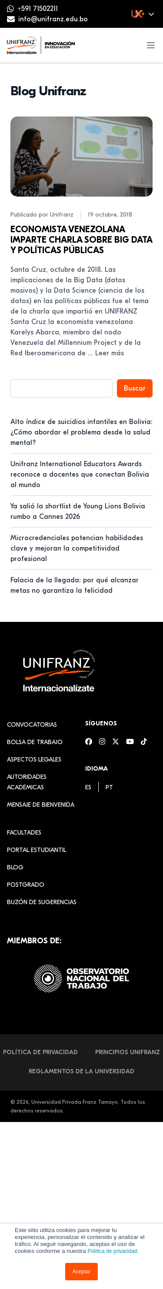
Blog (15, 867)
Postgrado (25, 884)
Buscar (135, 388)
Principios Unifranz (127, 1052)
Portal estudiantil (36, 850)
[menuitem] (88, 787)
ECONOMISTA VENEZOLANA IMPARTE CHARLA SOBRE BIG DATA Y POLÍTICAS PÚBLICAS (81, 239)
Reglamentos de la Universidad (81, 1071)
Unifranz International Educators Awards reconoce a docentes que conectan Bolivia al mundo (79, 474)
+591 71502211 (37, 9)
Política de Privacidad (40, 1052)
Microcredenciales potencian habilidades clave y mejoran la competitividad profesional (76, 548)
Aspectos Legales (34, 759)
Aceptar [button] (81, 1272)
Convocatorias (32, 724)
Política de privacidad (112, 1251)
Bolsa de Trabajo (35, 742)
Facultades (24, 832)
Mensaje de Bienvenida (40, 804)
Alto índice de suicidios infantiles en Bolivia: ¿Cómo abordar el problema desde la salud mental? (81, 432)
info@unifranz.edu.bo (53, 19)
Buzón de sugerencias (42, 902)
